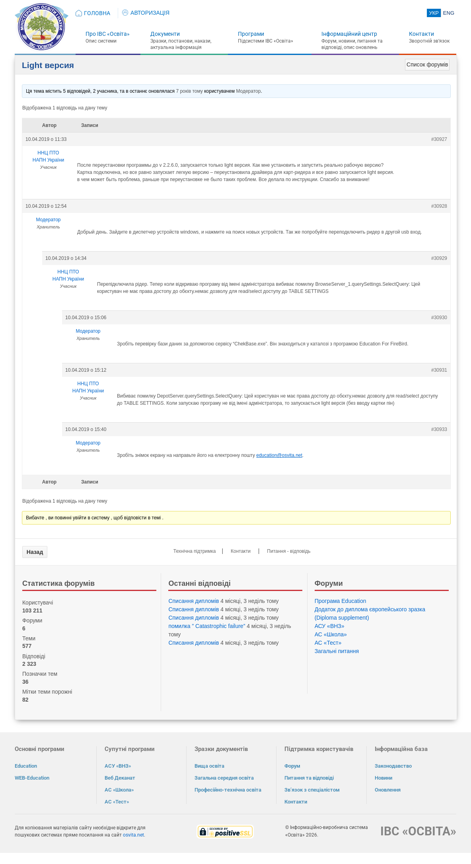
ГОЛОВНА (97, 13)
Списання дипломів (193, 601)
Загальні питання (337, 651)
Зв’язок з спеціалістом (312, 790)
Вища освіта (209, 766)
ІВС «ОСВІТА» (418, 831)
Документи (165, 34)
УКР (434, 13)
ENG (448, 13)
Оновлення (388, 790)
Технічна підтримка (194, 551)
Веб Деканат (120, 778)
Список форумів (427, 64)
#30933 (439, 429)
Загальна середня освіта (224, 778)
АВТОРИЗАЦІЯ (145, 13)
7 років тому (189, 91)
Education (26, 766)
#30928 (439, 206)
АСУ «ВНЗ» (329, 626)
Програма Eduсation (340, 601)
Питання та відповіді (309, 778)
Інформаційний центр (349, 34)
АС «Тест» (328, 643)
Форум (292, 766)
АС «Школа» (331, 634)
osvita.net (133, 835)
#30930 (439, 317)
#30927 (439, 139)
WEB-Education (32, 778)
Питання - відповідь (288, 551)
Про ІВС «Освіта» (108, 34)
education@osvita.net (279, 455)
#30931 (439, 370)
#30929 (439, 258)
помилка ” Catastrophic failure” (206, 626)
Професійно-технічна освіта (228, 790)
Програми (251, 34)
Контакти (421, 34)
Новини (383, 778)
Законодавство (393, 766)
